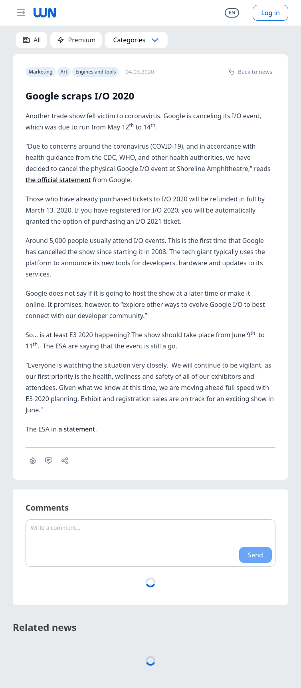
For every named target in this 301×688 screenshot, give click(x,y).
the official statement (58, 179)
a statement (76, 429)
